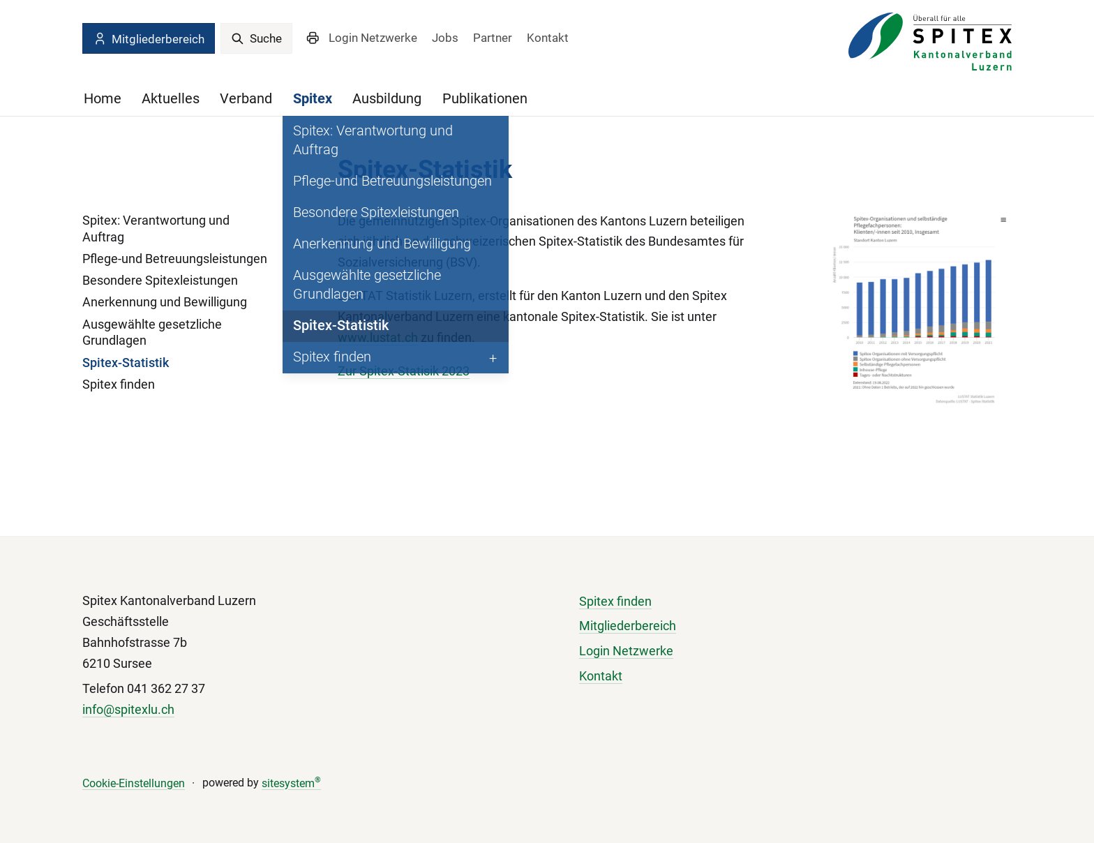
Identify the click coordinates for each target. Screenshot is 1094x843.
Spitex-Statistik (125, 362)
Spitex (312, 98)
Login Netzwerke (373, 38)
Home (102, 98)
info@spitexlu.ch (128, 709)
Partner (492, 38)
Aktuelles (171, 98)
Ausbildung (386, 98)
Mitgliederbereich (148, 38)
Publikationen (484, 98)
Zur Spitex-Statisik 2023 (404, 371)
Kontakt (548, 38)
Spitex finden (118, 384)
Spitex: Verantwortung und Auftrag (156, 228)
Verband (246, 98)
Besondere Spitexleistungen (160, 280)
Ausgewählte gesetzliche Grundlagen (152, 332)
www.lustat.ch (378, 337)
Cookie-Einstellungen (133, 783)
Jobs (445, 38)
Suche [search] (256, 38)
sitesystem (291, 783)
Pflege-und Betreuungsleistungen (174, 258)
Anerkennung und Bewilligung (164, 301)
